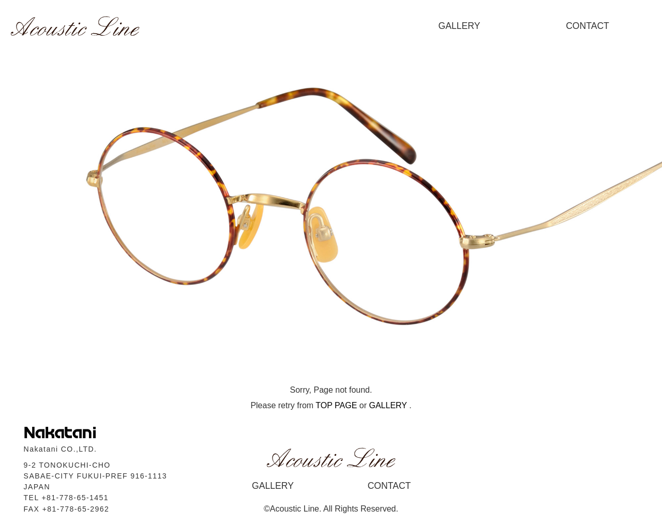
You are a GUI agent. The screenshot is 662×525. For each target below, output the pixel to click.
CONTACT (587, 26)
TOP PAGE (336, 405)
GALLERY (459, 26)
